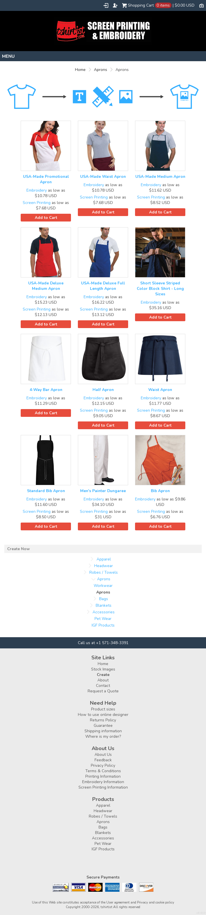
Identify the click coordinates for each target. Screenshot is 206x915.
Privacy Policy (103, 765)
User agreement (118, 902)
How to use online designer (103, 714)
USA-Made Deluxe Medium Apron (45, 285)
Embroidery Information (103, 782)
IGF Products (103, 625)
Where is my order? (103, 736)
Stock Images (103, 669)
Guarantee (103, 725)
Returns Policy (103, 720)
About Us (103, 754)
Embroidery (36, 190)
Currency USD (201, 5)
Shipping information (103, 731)
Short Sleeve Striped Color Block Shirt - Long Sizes (160, 288)
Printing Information (103, 776)
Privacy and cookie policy (155, 902)
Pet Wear (103, 618)
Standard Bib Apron (46, 491)
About (103, 680)
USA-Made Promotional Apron (46, 179)
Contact (103, 685)
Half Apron (103, 389)
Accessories (104, 612)
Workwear (103, 585)
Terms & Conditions (103, 771)
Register (115, 5)
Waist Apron (160, 389)
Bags (103, 599)
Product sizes (103, 709)
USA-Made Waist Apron (103, 176)
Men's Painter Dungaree (103, 491)
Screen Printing (37, 202)
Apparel (104, 559)
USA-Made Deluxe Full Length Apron (103, 285)
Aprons (100, 69)
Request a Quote (103, 691)
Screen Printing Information (103, 787)
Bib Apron (160, 491)
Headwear (103, 566)
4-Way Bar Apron (46, 389)
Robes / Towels (103, 572)
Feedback (103, 760)
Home (80, 69)
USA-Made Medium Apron (160, 176)
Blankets (103, 605)
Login (105, 5)
